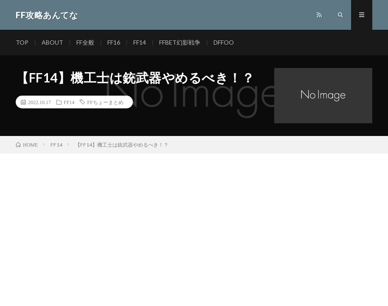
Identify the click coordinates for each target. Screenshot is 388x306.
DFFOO (224, 42)
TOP (22, 42)
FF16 (113, 42)
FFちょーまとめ (105, 102)
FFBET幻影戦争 (179, 42)
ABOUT (52, 42)
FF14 (139, 42)
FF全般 (85, 42)
